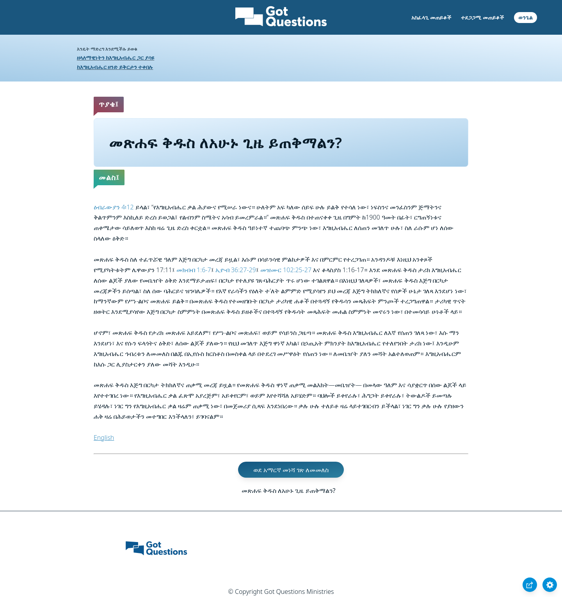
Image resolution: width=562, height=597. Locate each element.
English (104, 437)
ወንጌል (525, 17)
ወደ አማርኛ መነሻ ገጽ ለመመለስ (291, 469)
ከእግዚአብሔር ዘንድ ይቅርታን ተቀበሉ (115, 67)
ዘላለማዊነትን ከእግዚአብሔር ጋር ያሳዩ (116, 57)
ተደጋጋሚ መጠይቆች (482, 17)
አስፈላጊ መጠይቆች (431, 17)
